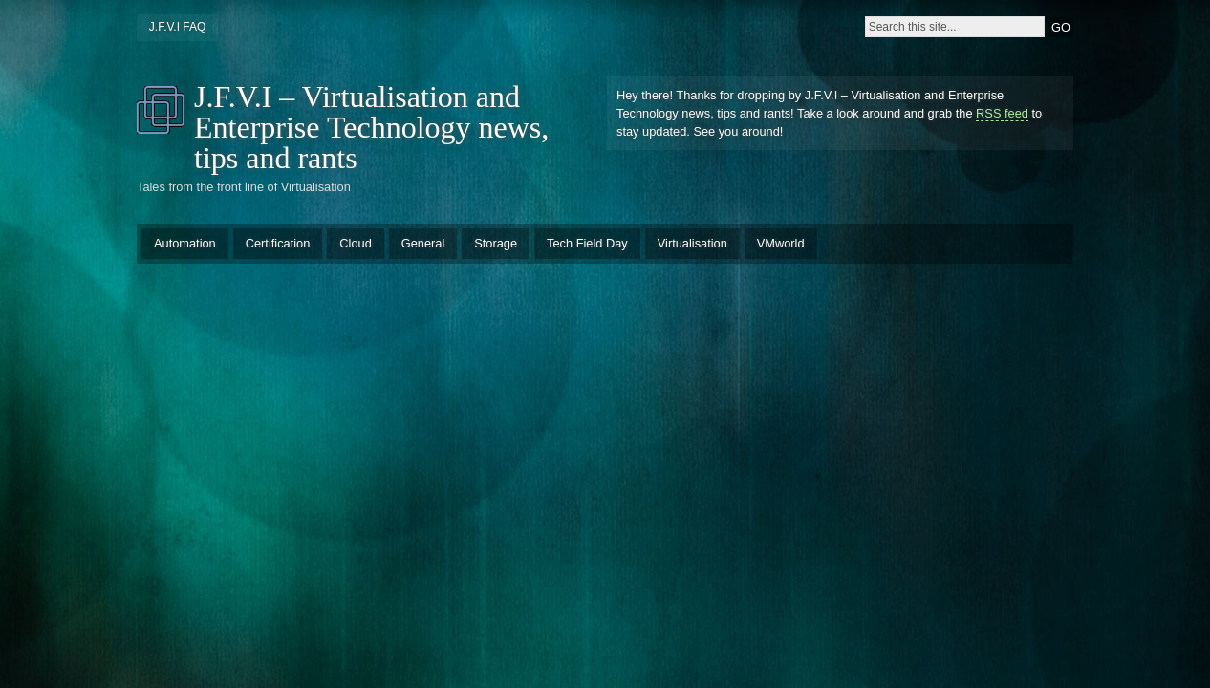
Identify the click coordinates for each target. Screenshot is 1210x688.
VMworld (781, 243)
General (423, 243)
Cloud (355, 243)
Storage (495, 243)
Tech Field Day (587, 243)
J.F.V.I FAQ (177, 26)
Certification (278, 243)
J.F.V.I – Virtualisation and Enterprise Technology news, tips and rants (371, 127)
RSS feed (1002, 113)
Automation (185, 243)
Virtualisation (692, 243)
